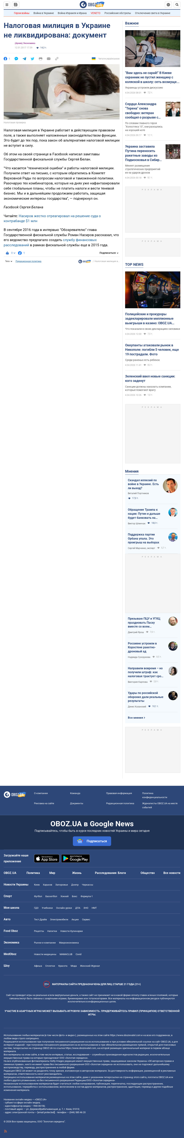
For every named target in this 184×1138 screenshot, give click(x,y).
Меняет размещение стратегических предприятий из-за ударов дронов (142, 169)
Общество (148, 873)
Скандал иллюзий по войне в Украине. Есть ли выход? (143, 484)
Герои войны (21, 13)
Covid (78, 954)
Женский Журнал (90, 965)
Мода (74, 965)
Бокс (74, 896)
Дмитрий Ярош (136, 632)
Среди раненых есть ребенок (142, 359)
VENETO (95, 13)
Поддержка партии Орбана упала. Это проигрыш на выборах (143, 538)
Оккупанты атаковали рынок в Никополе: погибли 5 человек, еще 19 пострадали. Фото (152, 349)
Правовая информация (119, 793)
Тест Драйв (40, 919)
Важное (132, 23)
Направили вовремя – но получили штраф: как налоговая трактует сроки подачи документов (146, 672)
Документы (76, 803)
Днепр (75, 884)
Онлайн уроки (64, 907)
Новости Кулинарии (71, 931)
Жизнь (77, 873)
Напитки (52, 931)
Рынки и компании (45, 942)
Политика (33, 873)
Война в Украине (43, 13)
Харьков (47, 884)
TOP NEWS (134, 264)
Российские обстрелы (118, 13)
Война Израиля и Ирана (72, 13)
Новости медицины (45, 954)
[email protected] (46, 1112)
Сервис (86, 919)
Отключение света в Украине (152, 13)
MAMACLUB (66, 954)
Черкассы (87, 884)
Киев (37, 884)
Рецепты (39, 931)
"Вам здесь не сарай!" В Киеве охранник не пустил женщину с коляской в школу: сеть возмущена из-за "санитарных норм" (152, 77)
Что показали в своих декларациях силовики (152, 328)
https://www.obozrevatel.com (125, 1035)
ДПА (77, 907)
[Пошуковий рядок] (177, 4)
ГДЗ (36, 907)
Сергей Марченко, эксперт (141, 548)
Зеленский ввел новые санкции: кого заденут (150, 378)
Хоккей (65, 896)
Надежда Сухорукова (139, 657)
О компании (41, 793)
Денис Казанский (137, 706)
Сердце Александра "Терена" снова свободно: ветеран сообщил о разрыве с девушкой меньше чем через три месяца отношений (143, 111)
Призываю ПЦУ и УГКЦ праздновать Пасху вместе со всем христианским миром (144, 623)
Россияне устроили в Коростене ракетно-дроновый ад (142, 647)
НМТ (94, 907)
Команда (75, 793)
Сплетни (50, 965)
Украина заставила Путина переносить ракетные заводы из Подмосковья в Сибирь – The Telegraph (143, 153)
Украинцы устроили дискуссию (144, 87)
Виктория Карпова (138, 682)
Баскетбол (51, 896)
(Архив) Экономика (25, 43)
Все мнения (135, 717)
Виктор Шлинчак (136, 523)
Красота (62, 965)
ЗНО (86, 907)
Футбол (38, 896)
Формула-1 (87, 896)
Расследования (105, 873)
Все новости (171, 873)
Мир (52, 873)
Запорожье (61, 884)
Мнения (132, 471)
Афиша (38, 965)
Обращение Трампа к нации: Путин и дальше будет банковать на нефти (144, 514)
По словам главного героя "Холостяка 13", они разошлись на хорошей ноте (144, 127)
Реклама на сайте (44, 803)
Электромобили (59, 919)
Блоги (122, 873)
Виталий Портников (138, 493)
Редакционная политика (28, 261)
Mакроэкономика (69, 942)
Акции (75, 919)
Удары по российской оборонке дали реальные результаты (145, 697)
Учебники (47, 907)
